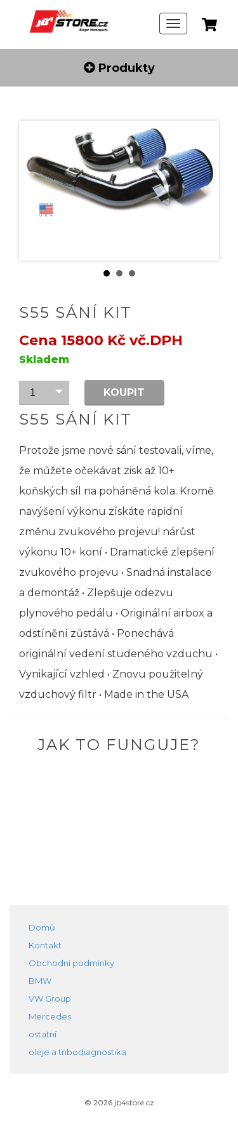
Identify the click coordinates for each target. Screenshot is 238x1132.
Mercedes (50, 1016)
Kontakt (45, 945)
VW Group (50, 998)
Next (199, 191)
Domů (42, 927)
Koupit (124, 392)
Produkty (119, 68)
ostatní (42, 1034)
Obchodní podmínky (71, 963)
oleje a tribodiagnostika (77, 1052)
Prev (39, 191)
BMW (40, 981)
